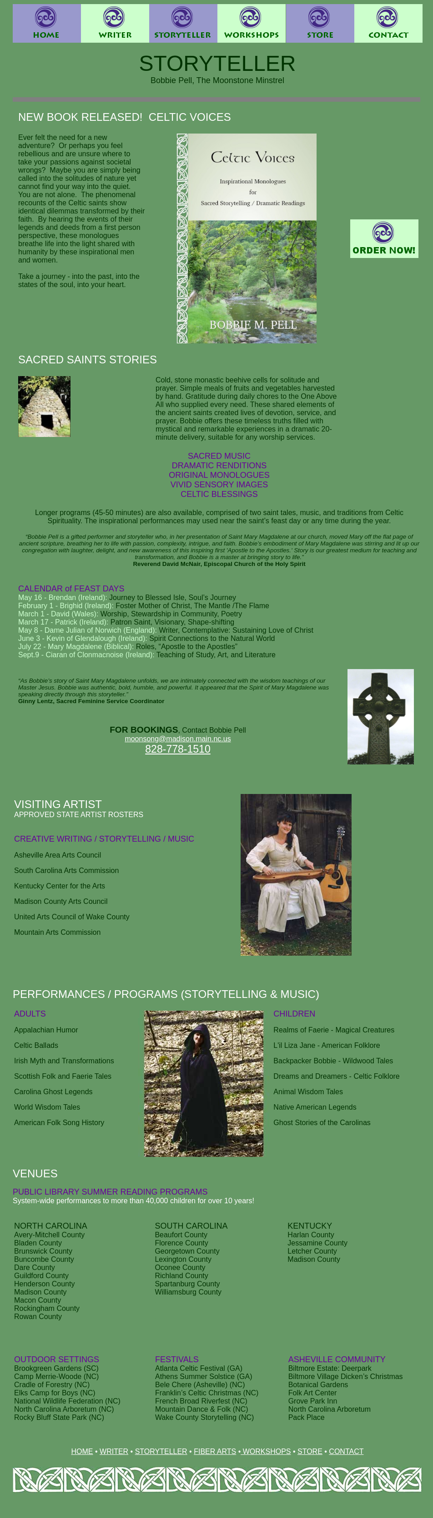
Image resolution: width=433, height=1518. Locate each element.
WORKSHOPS (266, 1451)
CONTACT (346, 1451)
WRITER (114, 1451)
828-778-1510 (177, 749)
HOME (82, 1451)
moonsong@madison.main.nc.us (178, 739)
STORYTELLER (161, 1451)
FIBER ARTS (215, 1451)
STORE (309, 1451)
